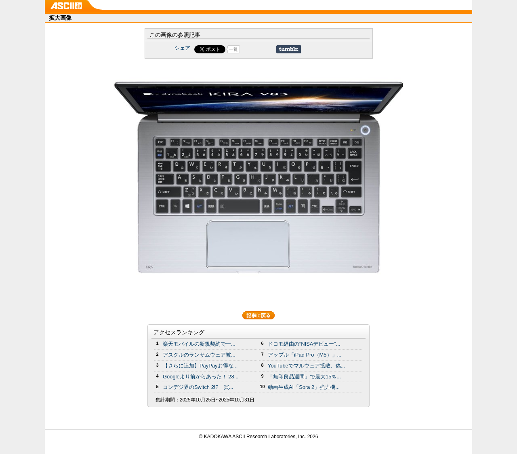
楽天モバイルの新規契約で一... (199, 344)
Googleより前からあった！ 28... (200, 377)
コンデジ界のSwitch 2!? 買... (198, 387)
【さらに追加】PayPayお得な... (200, 366)
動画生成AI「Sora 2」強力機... (304, 387)
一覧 (233, 49)
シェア (182, 48)
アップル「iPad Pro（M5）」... (304, 355)
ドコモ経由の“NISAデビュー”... (304, 344)
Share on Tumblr (288, 49)
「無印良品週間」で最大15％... (304, 377)
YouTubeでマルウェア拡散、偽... (306, 366)
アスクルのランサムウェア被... (199, 355)
